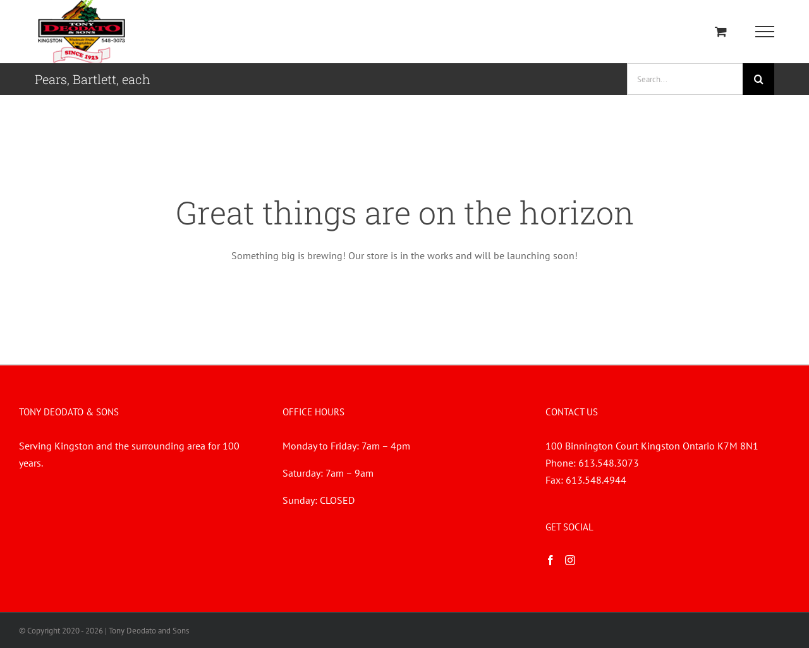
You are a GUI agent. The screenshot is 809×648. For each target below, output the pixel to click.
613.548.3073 (608, 462)
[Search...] (685, 79)
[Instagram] (570, 560)
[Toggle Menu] (765, 31)
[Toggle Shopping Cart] (721, 31)
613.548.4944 (596, 480)
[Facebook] (550, 560)
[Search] (758, 79)
